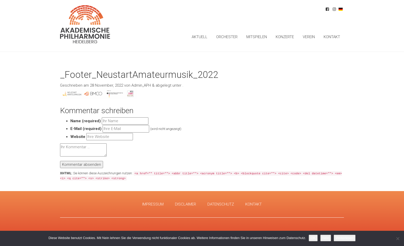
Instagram (334, 10)
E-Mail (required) (86, 128)
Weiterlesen (344, 238)
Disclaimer (185, 204)
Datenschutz (220, 204)
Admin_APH (141, 85)
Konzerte (285, 37)
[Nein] (397, 238)
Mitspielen (256, 37)
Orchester (227, 37)
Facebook (327, 10)
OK (313, 238)
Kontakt (332, 37)
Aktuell (199, 37)
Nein (325, 238)
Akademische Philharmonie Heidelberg (85, 24)
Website (77, 136)
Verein (309, 37)
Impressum (153, 204)
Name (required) (85, 121)
